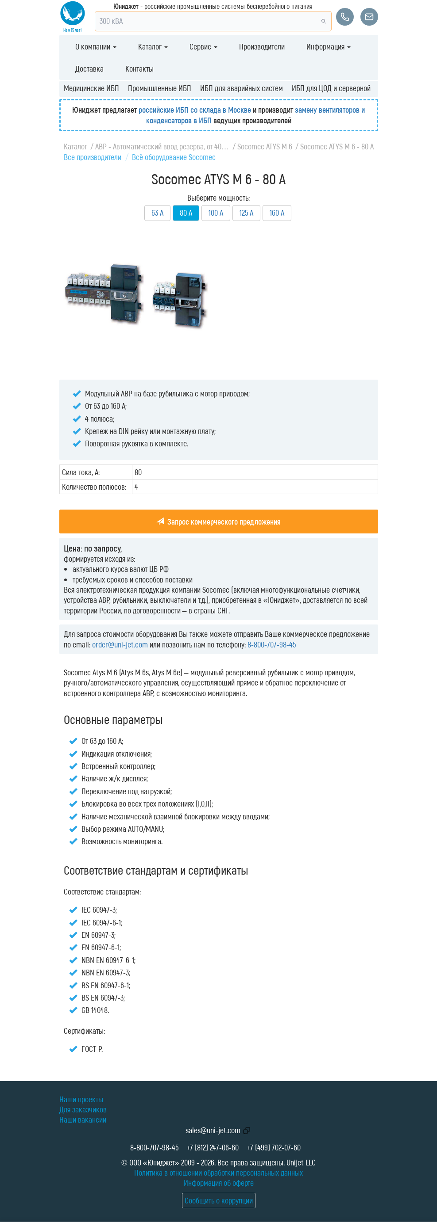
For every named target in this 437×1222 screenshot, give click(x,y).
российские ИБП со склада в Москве (195, 109)
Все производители (92, 157)
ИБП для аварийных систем (241, 88)
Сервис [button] (203, 46)
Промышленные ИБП (159, 88)
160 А (277, 212)
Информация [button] (328, 46)
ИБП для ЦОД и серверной (331, 88)
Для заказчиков (83, 1109)
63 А (157, 212)
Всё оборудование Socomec (174, 157)
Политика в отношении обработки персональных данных (218, 1172)
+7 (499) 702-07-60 (274, 1147)
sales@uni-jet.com (213, 1130)
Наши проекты (81, 1099)
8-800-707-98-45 (272, 644)
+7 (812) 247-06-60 (213, 1147)
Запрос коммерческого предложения (218, 521)
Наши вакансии (82, 1119)
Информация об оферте (219, 1183)
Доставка (89, 68)
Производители (262, 46)
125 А (246, 212)
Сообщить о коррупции (219, 1200)
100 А (216, 212)
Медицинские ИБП (91, 88)
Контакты (139, 68)
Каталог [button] (153, 46)
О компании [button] (95, 46)
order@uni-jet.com (120, 644)
